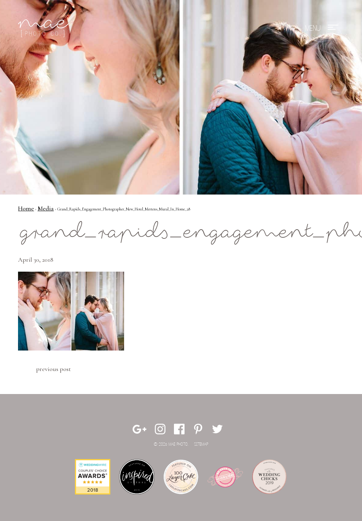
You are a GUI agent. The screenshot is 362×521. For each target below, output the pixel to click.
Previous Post (53, 369)
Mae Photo (44, 28)
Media (45, 208)
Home (26, 208)
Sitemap (201, 444)
